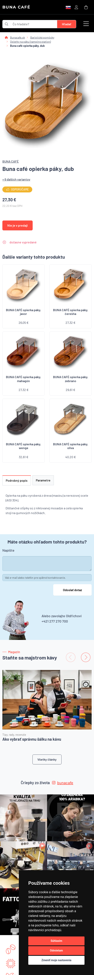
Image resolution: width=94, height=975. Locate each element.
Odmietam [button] (56, 950)
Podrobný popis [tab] (17, 480)
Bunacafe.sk (17, 37)
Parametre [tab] (43, 480)
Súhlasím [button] (56, 940)
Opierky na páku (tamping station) (30, 41)
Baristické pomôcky (42, 37)
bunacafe (62, 782)
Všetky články (47, 759)
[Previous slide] (71, 657)
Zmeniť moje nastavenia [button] (56, 960)
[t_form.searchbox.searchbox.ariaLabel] (33, 24)
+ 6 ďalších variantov (16, 179)
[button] (86, 24)
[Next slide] (86, 657)
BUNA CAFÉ (16, 7)
